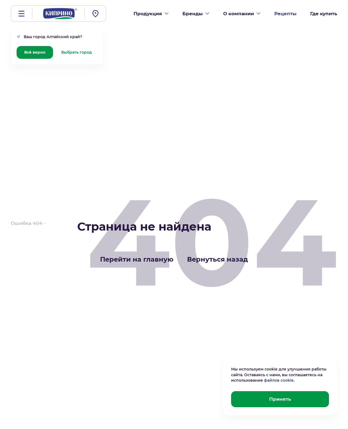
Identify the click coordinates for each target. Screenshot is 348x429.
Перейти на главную (136, 259)
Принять (280, 399)
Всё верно (34, 52)
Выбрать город (76, 52)
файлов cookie (279, 380)
